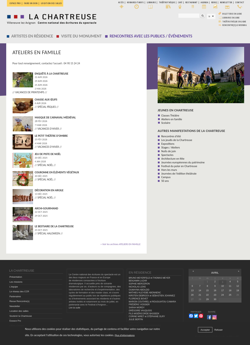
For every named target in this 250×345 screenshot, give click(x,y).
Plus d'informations (125, 335)
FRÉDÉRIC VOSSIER (139, 304)
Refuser (218, 329)
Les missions (15, 282)
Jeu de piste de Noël (48, 154)
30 (215, 299)
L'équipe (13, 287)
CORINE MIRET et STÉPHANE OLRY (147, 316)
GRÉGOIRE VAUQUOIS (140, 310)
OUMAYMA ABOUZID (139, 290)
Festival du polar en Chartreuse (179, 166)
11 (230, 286)
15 (207, 290)
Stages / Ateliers (170, 147)
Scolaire (165, 122)
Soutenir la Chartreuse (20, 316)
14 (200, 290)
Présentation (15, 277)
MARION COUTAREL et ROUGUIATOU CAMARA (152, 301)
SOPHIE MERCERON (139, 283)
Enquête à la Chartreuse (51, 73)
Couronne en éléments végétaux (57, 172)
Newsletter (14, 306)
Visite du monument (81, 36)
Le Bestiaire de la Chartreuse (54, 226)
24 (222, 295)
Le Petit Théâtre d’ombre (51, 135)
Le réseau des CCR (19, 291)
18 (230, 290)
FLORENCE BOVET (138, 298)
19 (237, 290)
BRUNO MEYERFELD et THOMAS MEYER (149, 278)
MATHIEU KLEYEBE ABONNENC (145, 292)
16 (215, 290)
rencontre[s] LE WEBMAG (234, 25)
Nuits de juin (168, 151)
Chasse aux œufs (46, 99)
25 (230, 295)
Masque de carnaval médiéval (55, 117)
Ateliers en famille (171, 119)
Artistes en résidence (32, 36)
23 (215, 295)
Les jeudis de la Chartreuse (176, 140)
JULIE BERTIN (136, 319)
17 (222, 290)
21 (200, 295)
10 (222, 286)
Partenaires (15, 296)
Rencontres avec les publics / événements (151, 36)
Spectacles (167, 155)
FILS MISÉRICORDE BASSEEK (144, 313)
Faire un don (30, 3)
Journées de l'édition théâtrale (179, 173)
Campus (165, 177)
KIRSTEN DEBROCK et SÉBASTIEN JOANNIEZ (152, 295)
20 (192, 295)
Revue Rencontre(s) (19, 301)
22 (207, 295)
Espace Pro (15, 321)
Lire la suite (74, 307)
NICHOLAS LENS (137, 287)
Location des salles (51, 3)
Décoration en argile (49, 190)
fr (209, 16)
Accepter (205, 329)
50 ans (165, 181)
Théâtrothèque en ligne (234, 21)
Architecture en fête (172, 158)
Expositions (167, 143)
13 (192, 290)
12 (237, 286)
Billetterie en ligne (232, 13)
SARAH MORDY (137, 307)
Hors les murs (169, 170)
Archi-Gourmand (46, 208)
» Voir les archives (120, 244)
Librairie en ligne (231, 17)
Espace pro (15, 3)
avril (215, 272)
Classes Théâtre (170, 115)
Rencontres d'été (171, 136)
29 (207, 299)
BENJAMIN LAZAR (138, 280)
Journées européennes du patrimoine (183, 162)
